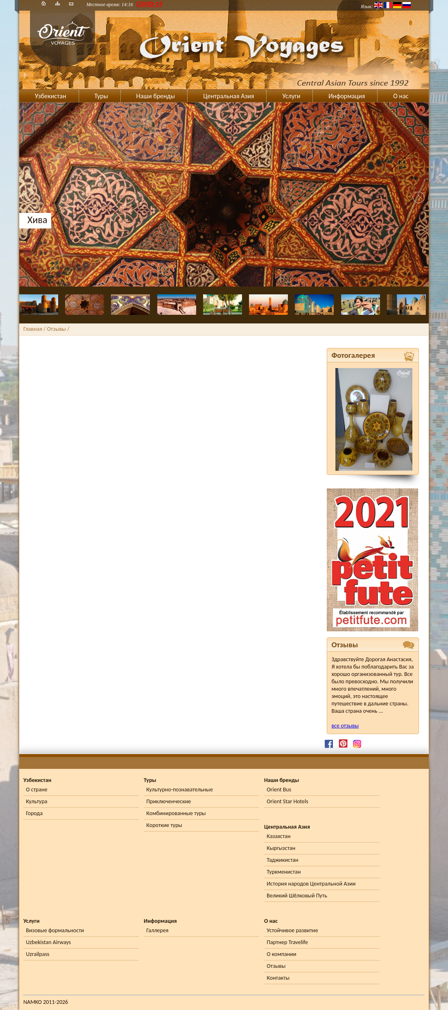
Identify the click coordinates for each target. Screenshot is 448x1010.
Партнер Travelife (287, 942)
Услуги (291, 96)
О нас (400, 96)
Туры (101, 96)
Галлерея (157, 930)
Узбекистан (50, 96)
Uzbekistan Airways (48, 942)
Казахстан (278, 836)
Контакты (278, 977)
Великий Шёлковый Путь (297, 895)
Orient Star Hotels (287, 801)
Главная (32, 328)
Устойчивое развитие (292, 930)
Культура (36, 801)
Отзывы (276, 966)
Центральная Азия (228, 96)
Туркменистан (284, 871)
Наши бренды (155, 96)
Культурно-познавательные (179, 789)
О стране (36, 789)
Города (34, 813)
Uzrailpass (37, 954)
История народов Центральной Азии (311, 883)
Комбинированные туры (176, 813)
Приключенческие (168, 801)
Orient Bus (279, 789)
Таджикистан (282, 859)
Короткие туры (164, 825)
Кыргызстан (281, 848)
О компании (281, 954)
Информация (346, 96)
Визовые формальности (55, 930)
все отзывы (345, 725)
